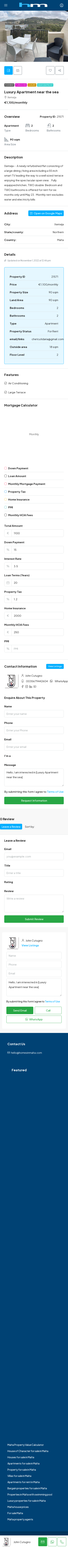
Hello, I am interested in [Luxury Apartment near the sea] (34, 777)
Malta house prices (18, 1506)
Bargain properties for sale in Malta (27, 1488)
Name (8, 706)
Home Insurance (15, 608)
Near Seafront (45, 85)
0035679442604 (37, 681)
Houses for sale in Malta (20, 1457)
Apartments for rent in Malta (23, 1482)
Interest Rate (12, 558)
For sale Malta (15, 1513)
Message (10, 764)
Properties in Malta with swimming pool (29, 1494)
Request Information (34, 800)
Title (7, 865)
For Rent (9, 85)
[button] (50, 70)
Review (9, 891)
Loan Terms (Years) (17, 575)
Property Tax (13, 591)
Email (7, 739)
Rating (8, 882)
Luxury (32, 85)
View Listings (55, 666)
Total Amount (13, 525)
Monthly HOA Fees (16, 624)
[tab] (8, 70)
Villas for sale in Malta (19, 1475)
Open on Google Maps (46, 213)
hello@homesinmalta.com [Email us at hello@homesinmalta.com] (26, 1052)
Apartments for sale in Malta (23, 1463)
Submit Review (34, 919)
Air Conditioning (18, 383)
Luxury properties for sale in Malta (26, 1500)
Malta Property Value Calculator (25, 1444)
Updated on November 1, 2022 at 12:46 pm (27, 260)
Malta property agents (20, 1519)
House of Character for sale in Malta (27, 1451)
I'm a (7, 755)
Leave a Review (11, 826)
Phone (8, 722)
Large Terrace (17, 392)
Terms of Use (55, 791)
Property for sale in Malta (21, 1469)
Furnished (21, 85)
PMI (6, 641)
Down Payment (14, 542)
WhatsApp (61, 681)
